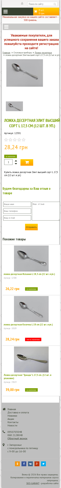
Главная (6, 52)
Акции (10, 418)
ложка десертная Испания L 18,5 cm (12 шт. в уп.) (29, 274)
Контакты (12, 422)
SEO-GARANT (32, 483)
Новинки (12, 415)
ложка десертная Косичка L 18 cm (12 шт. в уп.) (28, 324)
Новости (12, 425)
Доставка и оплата (18, 412)
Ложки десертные (43, 52)
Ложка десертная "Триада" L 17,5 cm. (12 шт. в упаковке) (27, 376)
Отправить (31, 227)
